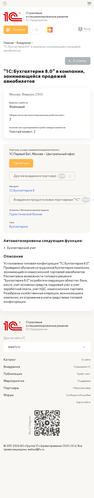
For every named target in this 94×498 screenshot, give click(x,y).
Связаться (21, 163)
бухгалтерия (18, 227)
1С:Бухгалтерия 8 (21, 190)
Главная (9, 42)
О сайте (85, 359)
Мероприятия (14, 381)
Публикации (13, 374)
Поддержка (84, 381)
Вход (87, 28)
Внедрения (23, 42)
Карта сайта (83, 402)
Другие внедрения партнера (40, 176)
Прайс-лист (83, 374)
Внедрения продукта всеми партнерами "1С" (49, 200)
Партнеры (11, 388)
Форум (8, 395)
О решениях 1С (82, 366)
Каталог (10, 360)
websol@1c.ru (36, 449)
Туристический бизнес (26, 214)
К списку (79, 61)
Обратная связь (81, 388)
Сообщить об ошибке (78, 395)
